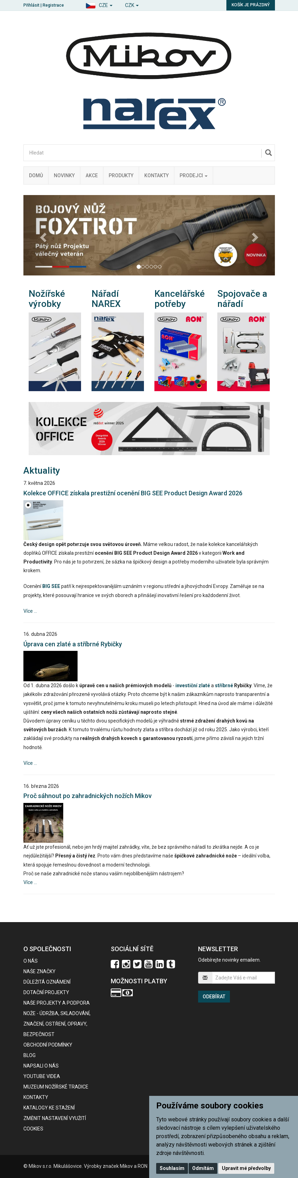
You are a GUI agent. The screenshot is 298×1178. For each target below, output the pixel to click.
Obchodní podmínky (47, 1045)
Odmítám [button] (203, 1168)
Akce (92, 175)
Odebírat (214, 996)
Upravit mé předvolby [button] (246, 1168)
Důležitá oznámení (47, 982)
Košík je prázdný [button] (251, 4)
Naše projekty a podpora (56, 1003)
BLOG (29, 1055)
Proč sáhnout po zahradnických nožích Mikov (87, 795)
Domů (36, 175)
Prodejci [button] (194, 175)
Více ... (30, 611)
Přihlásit (31, 5)
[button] (99, 4)
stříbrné (224, 685)
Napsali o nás (41, 1066)
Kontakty (156, 175)
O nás (30, 961)
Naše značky (39, 971)
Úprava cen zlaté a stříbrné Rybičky (72, 644)
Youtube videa (41, 1076)
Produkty (121, 175)
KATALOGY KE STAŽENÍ (49, 1108)
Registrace (53, 5)
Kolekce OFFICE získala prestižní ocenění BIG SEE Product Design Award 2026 (132, 493)
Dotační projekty (46, 992)
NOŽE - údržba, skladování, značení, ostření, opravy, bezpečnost (56, 1024)
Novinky (64, 175)
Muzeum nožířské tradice (55, 1087)
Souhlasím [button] (172, 1168)
